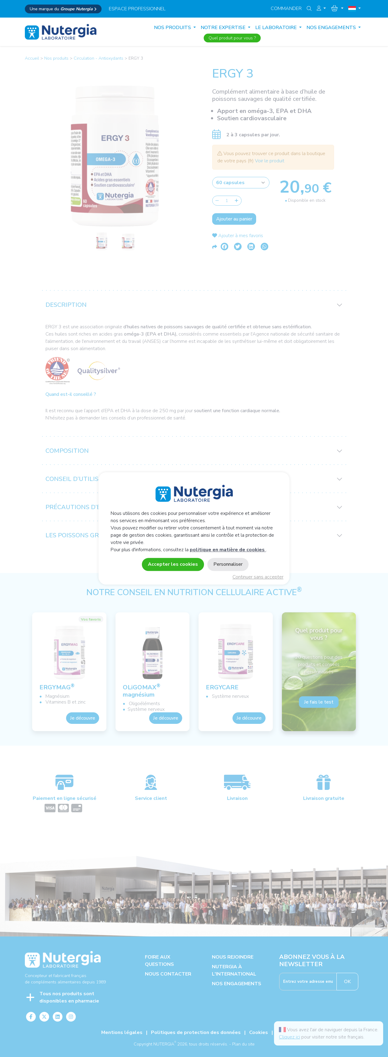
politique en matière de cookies (228, 550)
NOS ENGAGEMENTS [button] (331, 27)
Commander (286, 8)
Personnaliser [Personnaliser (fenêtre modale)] (227, 564)
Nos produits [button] (173, 27)
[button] (321, 8)
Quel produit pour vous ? (232, 38)
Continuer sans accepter (257, 577)
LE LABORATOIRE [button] (276, 27)
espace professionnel (137, 8)
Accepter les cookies (173, 564)
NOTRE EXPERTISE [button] (224, 27)
